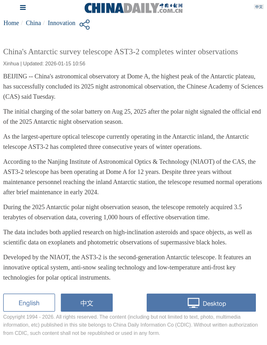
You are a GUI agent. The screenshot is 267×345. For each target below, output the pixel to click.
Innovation (62, 22)
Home (11, 22)
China (33, 22)
